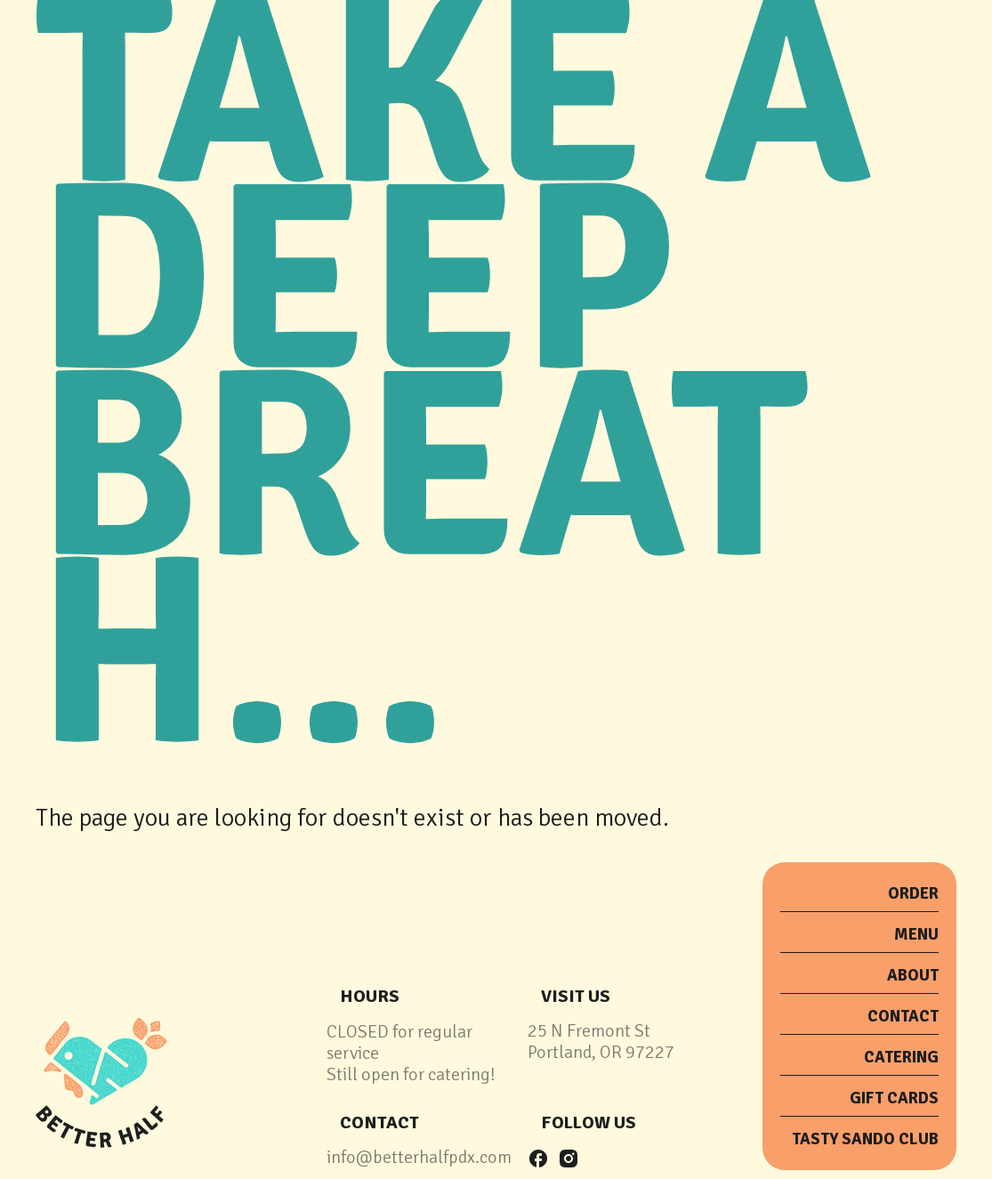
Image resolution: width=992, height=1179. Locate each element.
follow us (588, 1122)
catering (901, 1057)
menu (916, 934)
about (913, 975)
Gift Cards (894, 1098)
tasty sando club (865, 1139)
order (913, 893)
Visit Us (575, 996)
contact (379, 1122)
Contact (903, 1016)
